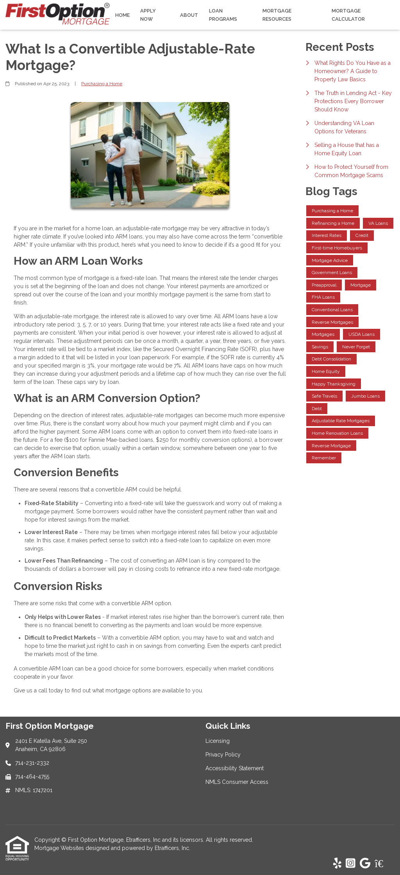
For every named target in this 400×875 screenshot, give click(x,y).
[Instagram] (350, 864)
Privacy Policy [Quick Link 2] (223, 754)
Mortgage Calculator (348, 15)
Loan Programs (223, 15)
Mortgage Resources (276, 15)
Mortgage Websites (60, 848)
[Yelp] (337, 864)
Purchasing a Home (101, 83)
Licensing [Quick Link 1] (217, 741)
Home (122, 15)
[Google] (365, 864)
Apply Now (148, 15)
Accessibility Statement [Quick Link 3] (234, 768)
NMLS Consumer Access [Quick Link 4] (236, 782)
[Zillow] (383, 864)
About (189, 15)
